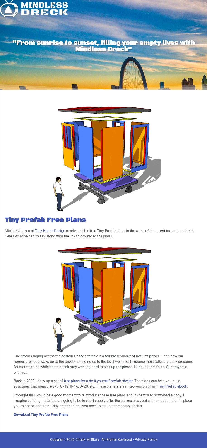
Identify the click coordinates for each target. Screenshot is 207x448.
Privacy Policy (146, 439)
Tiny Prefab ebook (172, 386)
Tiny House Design (50, 231)
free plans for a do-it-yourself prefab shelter (98, 381)
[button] (205, 3)
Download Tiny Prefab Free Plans (41, 414)
